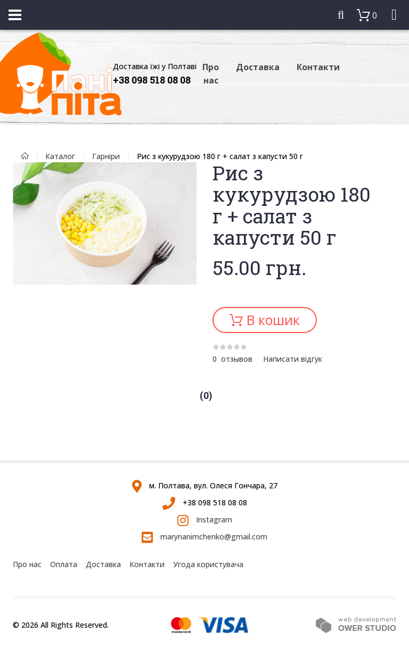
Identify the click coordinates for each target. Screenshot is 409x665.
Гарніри (106, 156)
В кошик (271, 320)
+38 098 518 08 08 (152, 79)
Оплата (63, 564)
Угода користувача (208, 564)
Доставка (258, 67)
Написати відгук (292, 359)
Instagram (204, 519)
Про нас (210, 73)
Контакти (318, 67)
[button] (186, 171)
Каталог (60, 156)
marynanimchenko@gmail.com (204, 536)
